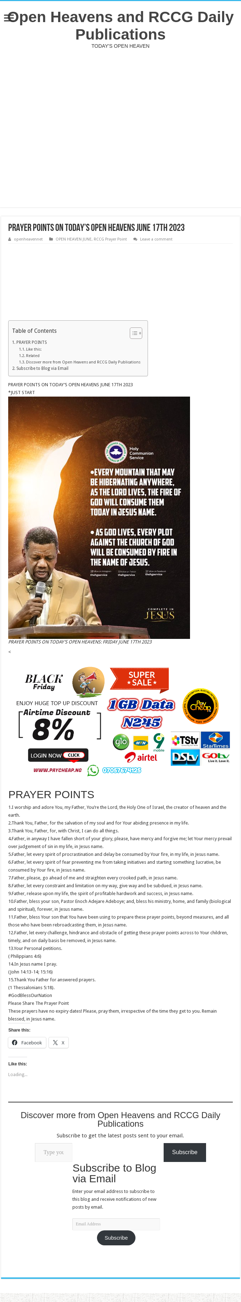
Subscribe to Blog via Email (42, 368)
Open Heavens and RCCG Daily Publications (120, 25)
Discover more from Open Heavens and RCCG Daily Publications (83, 362)
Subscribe (116, 1238)
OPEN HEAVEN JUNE (74, 239)
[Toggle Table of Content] (132, 333)
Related (33, 355)
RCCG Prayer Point (110, 239)
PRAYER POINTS (31, 342)
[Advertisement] (120, 128)
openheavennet (28, 239)
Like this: (34, 349)
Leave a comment (156, 239)
